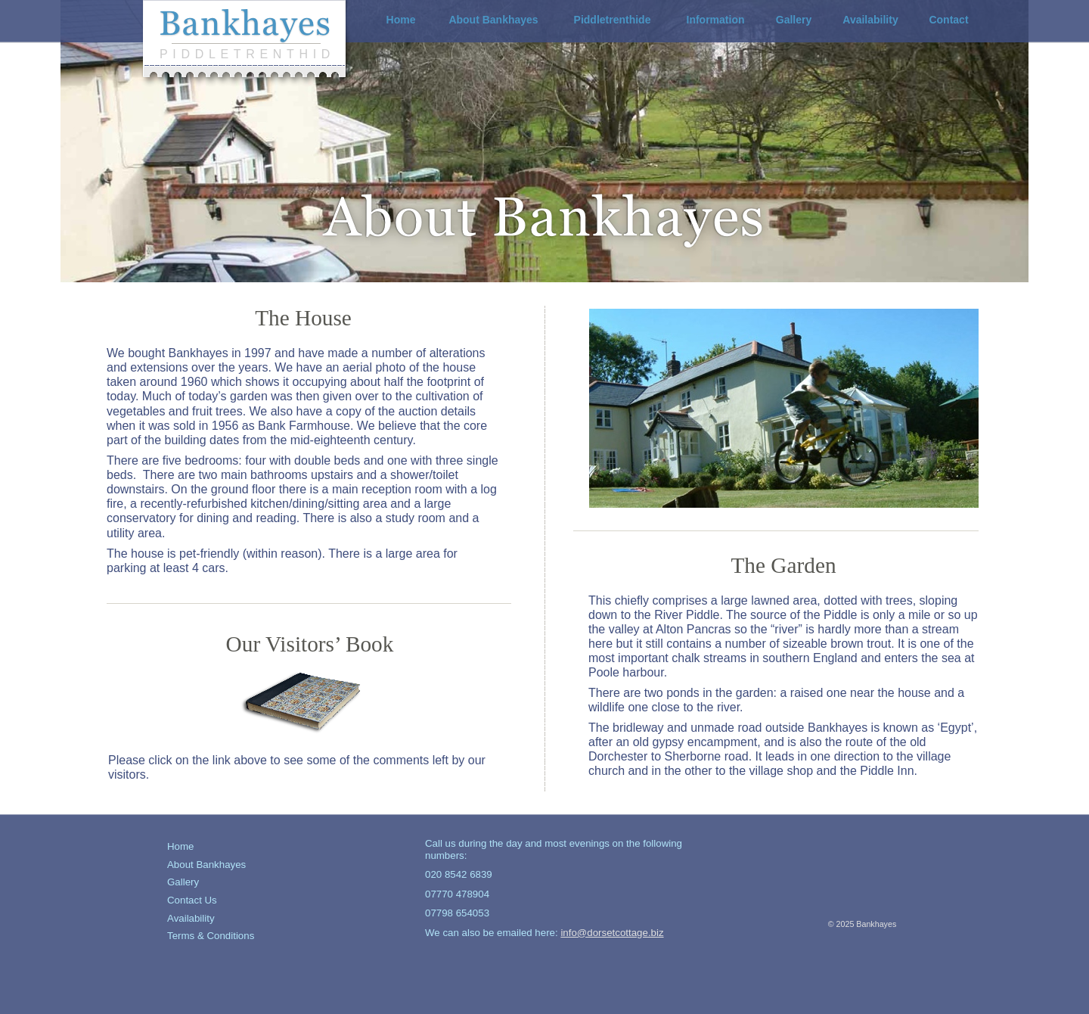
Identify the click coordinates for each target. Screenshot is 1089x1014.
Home (180, 846)
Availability (191, 918)
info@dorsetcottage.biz (611, 932)
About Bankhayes (206, 864)
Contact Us (192, 900)
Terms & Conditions (210, 935)
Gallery (183, 882)
